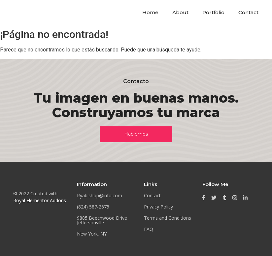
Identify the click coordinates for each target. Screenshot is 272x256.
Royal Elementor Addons (39, 200)
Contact (248, 12)
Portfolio (213, 12)
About (180, 12)
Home (150, 12)
